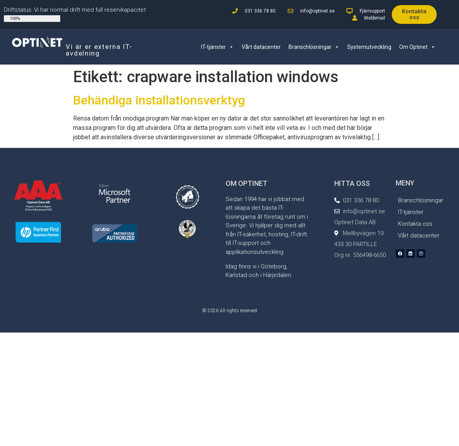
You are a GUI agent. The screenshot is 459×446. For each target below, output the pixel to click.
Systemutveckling (369, 47)
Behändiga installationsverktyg (159, 100)
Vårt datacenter (261, 47)
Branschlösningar (314, 47)
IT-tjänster (217, 47)
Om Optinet (417, 47)
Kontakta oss (415, 223)
